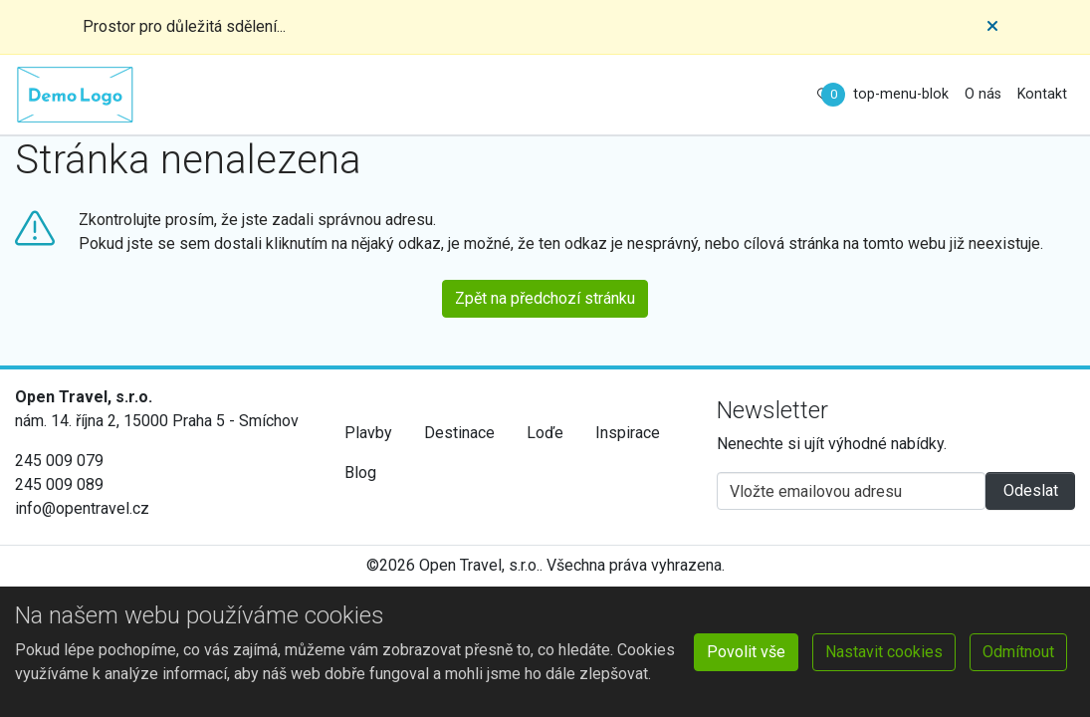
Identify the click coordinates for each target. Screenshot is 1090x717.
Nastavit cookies (884, 651)
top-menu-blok (901, 94)
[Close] (992, 27)
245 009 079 (59, 460)
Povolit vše (746, 651)
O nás (983, 94)
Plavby (368, 432)
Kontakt (1042, 94)
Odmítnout (1018, 651)
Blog (360, 472)
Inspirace (627, 432)
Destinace (459, 432)
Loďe (545, 432)
